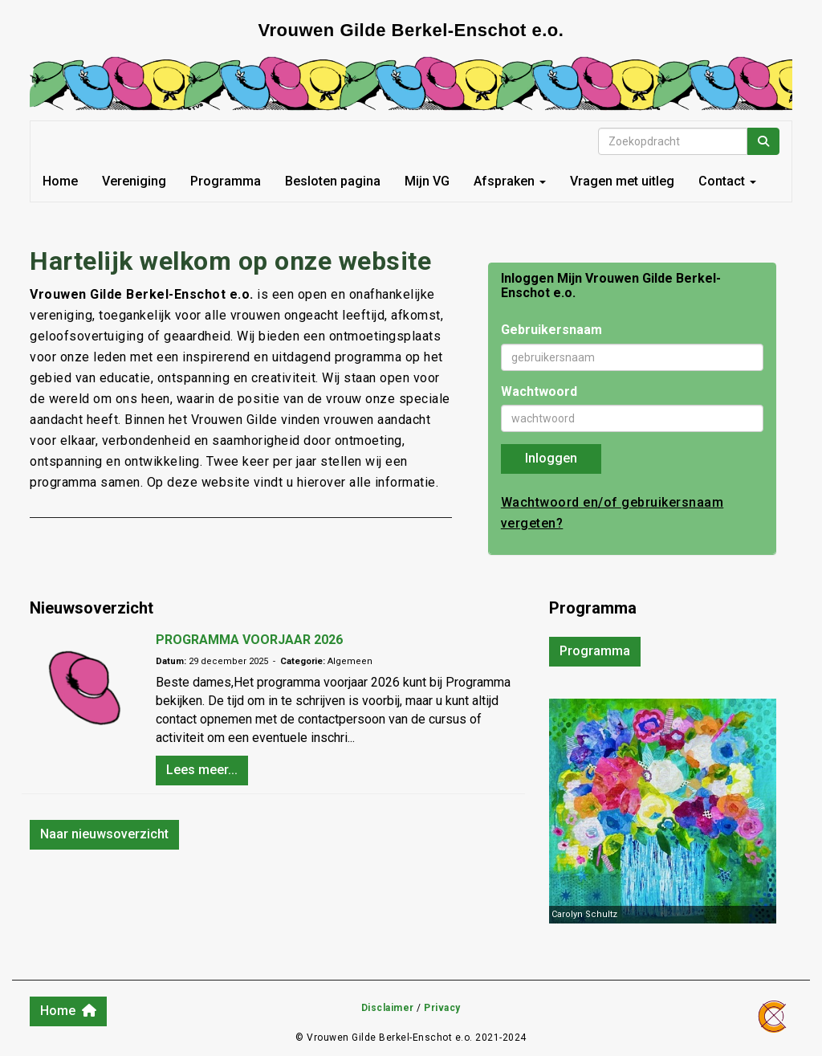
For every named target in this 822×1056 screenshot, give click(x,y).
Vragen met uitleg (622, 181)
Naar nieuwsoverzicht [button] (104, 834)
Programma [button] (595, 650)
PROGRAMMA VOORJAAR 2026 (249, 639)
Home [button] (68, 1010)
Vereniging (134, 181)
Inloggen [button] (551, 458)
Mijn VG (427, 181)
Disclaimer (387, 1007)
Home (60, 181)
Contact (727, 181)
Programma (225, 181)
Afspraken (510, 181)
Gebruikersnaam (551, 329)
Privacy (442, 1007)
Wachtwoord (539, 391)
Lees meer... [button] (202, 769)
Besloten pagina (332, 181)
